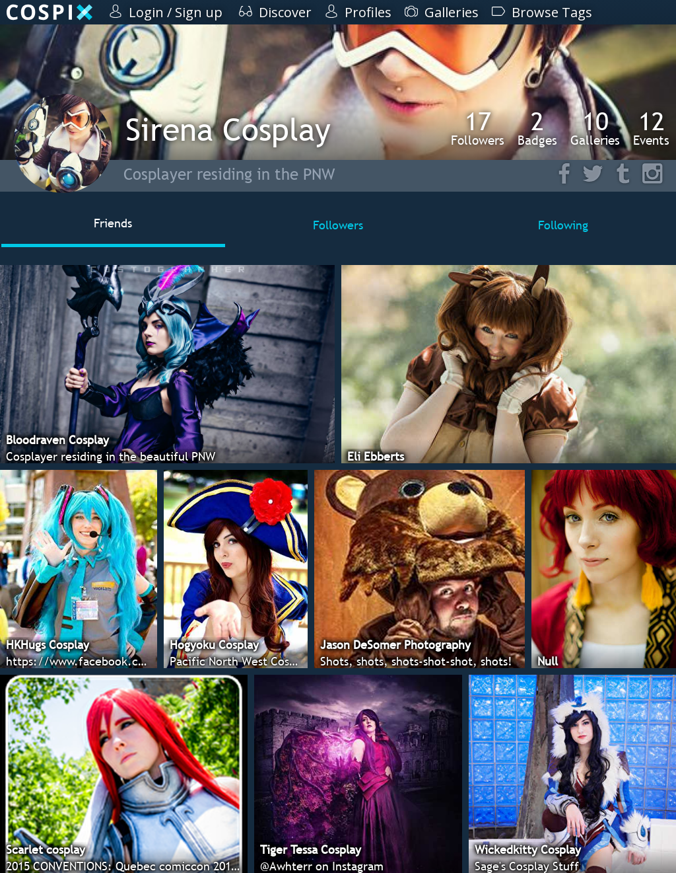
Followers (477, 128)
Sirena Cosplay (228, 129)
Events (651, 128)
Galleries (595, 128)
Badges (537, 128)
